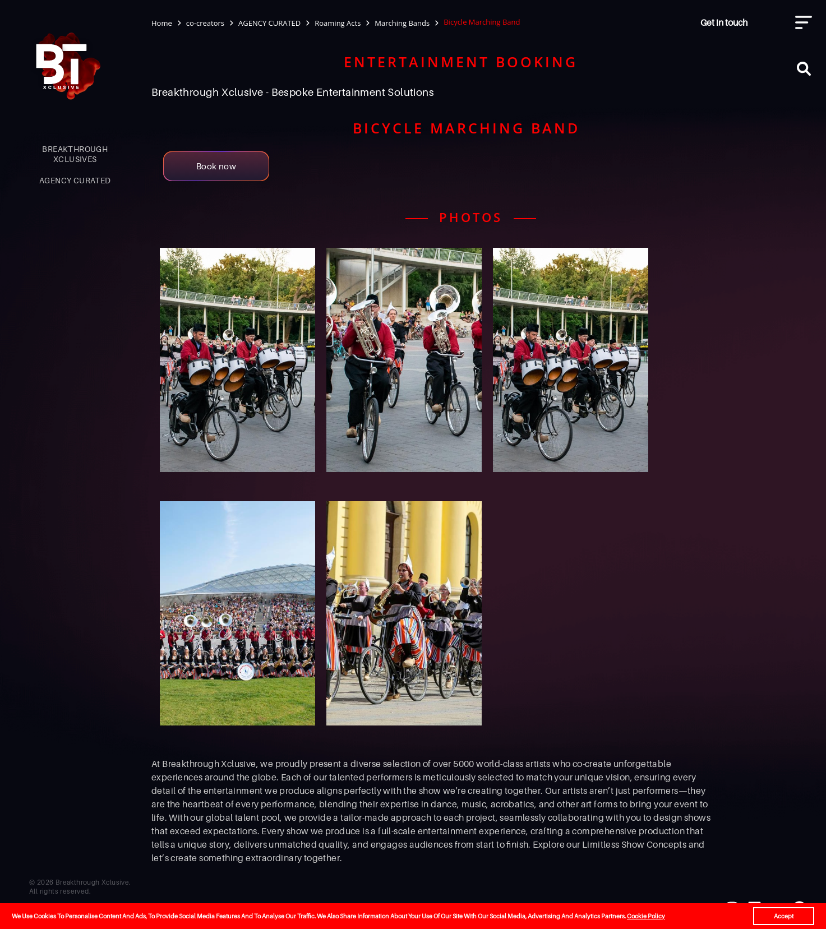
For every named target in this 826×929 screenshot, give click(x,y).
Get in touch (723, 22)
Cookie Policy (646, 916)
